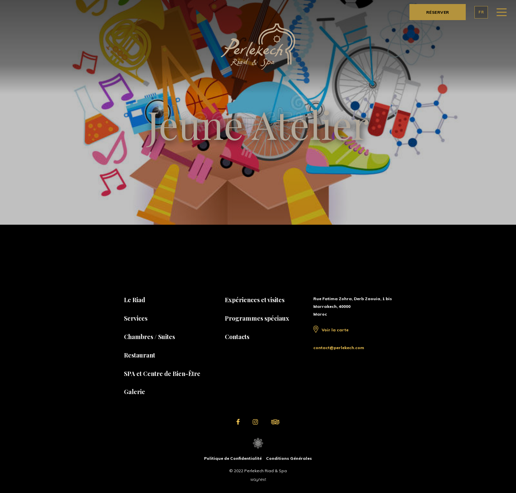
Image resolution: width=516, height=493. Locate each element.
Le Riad (134, 300)
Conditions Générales (289, 458)
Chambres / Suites (149, 337)
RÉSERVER (437, 12)
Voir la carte (335, 329)
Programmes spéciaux (257, 318)
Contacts (237, 337)
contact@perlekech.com (338, 347)
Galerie (134, 392)
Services (135, 318)
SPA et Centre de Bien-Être (162, 374)
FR (481, 12)
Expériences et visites (254, 300)
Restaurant (139, 355)
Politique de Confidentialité (233, 458)
